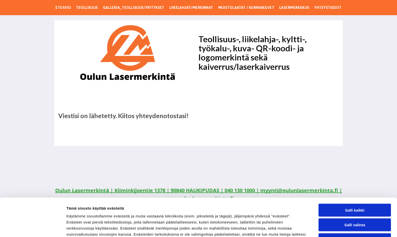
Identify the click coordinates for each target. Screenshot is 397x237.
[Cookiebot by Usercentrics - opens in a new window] (33, 227)
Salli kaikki (355, 174)
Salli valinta (354, 189)
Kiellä (355, 204)
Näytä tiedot (271, 227)
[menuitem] (63, 8)
